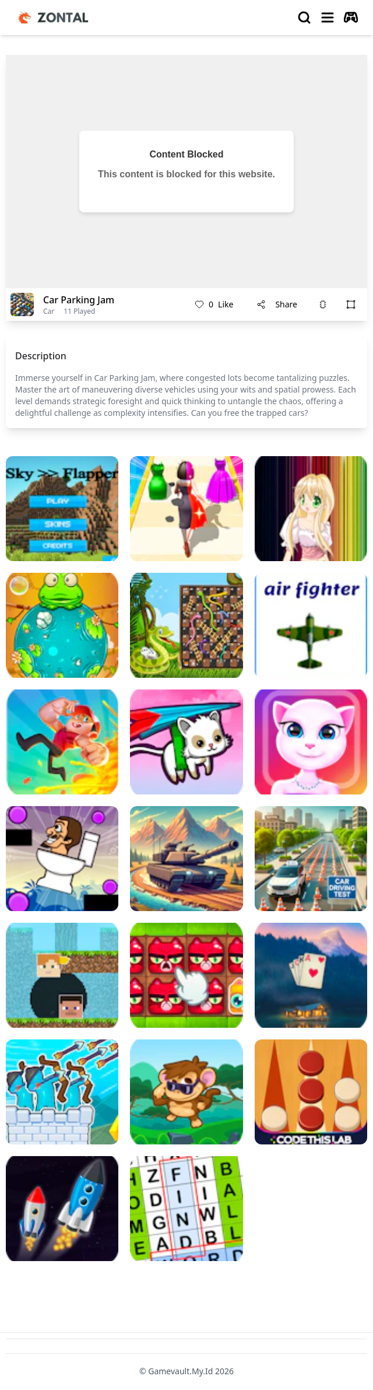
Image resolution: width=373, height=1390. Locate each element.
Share (276, 304)
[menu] (328, 17)
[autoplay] (351, 17)
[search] (304, 17)
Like (214, 304)
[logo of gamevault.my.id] (56, 17)
